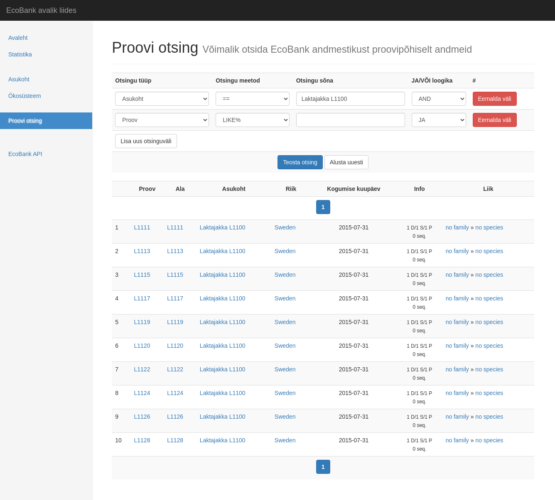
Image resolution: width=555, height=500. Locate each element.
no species (489, 227)
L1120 (142, 345)
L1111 (142, 227)
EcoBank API (25, 154)
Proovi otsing (25, 120)
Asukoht (18, 79)
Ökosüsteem (24, 96)
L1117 (142, 298)
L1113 (142, 251)
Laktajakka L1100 (223, 227)
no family (457, 227)
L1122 (142, 369)
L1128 (142, 440)
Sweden (285, 227)
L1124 (142, 393)
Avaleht (17, 37)
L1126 (142, 416)
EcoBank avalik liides (41, 10)
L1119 (142, 322)
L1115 (142, 274)
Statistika (20, 54)
